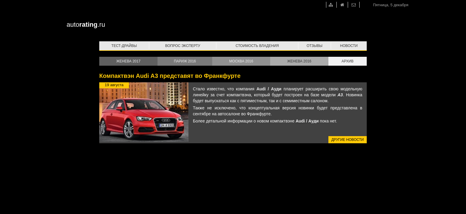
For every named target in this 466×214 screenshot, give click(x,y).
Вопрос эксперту (182, 46)
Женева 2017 (128, 61)
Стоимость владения (257, 46)
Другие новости (347, 140)
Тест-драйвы (124, 46)
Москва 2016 (241, 61)
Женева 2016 (299, 61)
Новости (349, 46)
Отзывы (314, 46)
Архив (347, 61)
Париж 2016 (185, 61)
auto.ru (86, 24)
